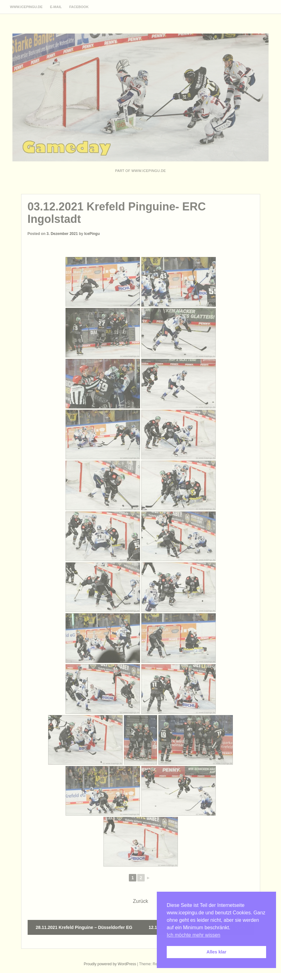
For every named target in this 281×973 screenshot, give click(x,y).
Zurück (140, 901)
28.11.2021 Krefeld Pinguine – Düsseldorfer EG (84, 927)
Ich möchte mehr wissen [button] (193, 935)
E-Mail (56, 7)
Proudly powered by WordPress (110, 964)
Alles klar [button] (216, 951)
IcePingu (92, 234)
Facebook (78, 7)
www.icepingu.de (26, 7)
